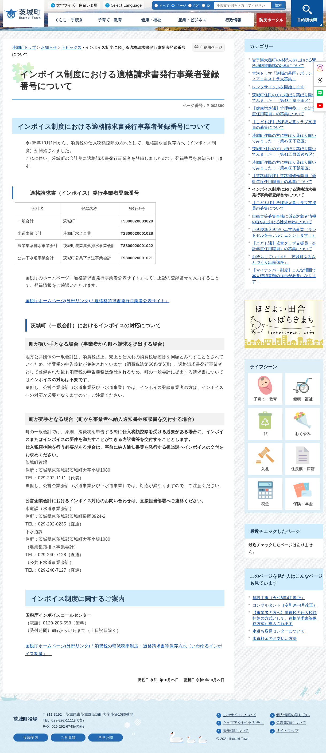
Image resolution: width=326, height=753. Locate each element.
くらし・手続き (69, 20)
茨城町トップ (24, 47)
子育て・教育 (110, 20)
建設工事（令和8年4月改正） (279, 597)
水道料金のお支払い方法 (275, 638)
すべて (164, 5)
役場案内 (30, 738)
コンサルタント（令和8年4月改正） (285, 605)
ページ (181, 5)
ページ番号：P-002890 (203, 105)
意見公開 (105, 738)
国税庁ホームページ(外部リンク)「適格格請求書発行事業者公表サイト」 (97, 300)
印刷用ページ (211, 47)
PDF (195, 5)
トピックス (71, 47)
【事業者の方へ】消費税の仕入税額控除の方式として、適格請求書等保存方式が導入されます (285, 618)
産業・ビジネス (192, 20)
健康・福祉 (151, 20)
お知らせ (49, 47)
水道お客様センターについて (279, 631)
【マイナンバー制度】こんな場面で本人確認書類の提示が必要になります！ (284, 276)
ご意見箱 (68, 738)
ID (208, 5)
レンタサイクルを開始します (278, 87)
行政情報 (233, 20)
